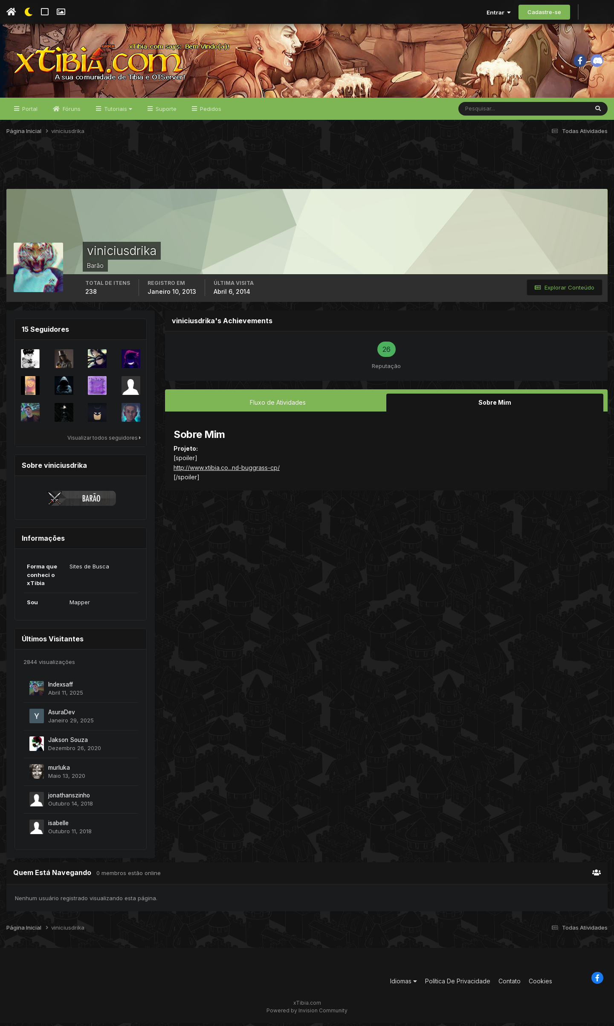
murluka (59, 770)
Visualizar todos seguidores (104, 441)
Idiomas (403, 984)
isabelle (58, 826)
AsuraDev (61, 715)
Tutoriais (117, 111)
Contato (509, 984)
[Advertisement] (307, 170)
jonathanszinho (69, 798)
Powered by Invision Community (307, 1013)
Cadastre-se (544, 12)
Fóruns (71, 111)
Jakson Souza (68, 742)
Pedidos (209, 111)
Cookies (540, 984)
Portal (29, 111)
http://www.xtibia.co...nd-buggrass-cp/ (227, 470)
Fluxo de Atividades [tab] (278, 405)
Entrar (499, 12)
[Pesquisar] (486, 112)
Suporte (165, 111)
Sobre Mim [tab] (494, 405)
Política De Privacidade (457, 984)
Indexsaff (60, 687)
